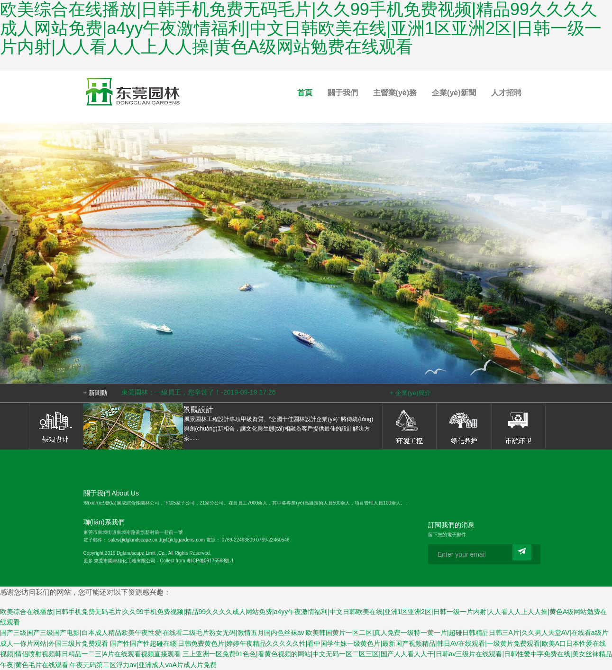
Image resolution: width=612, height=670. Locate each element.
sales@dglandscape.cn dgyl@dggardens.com (156, 539)
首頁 (304, 93)
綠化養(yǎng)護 (464, 426)
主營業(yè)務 (395, 93)
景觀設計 (56, 426)
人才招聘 (506, 93)
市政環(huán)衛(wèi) (518, 426)
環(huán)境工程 (409, 426)
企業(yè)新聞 (453, 93)
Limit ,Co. (155, 553)
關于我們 (343, 93)
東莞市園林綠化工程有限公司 (124, 560)
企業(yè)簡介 (413, 392)
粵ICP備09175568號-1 (210, 560)
